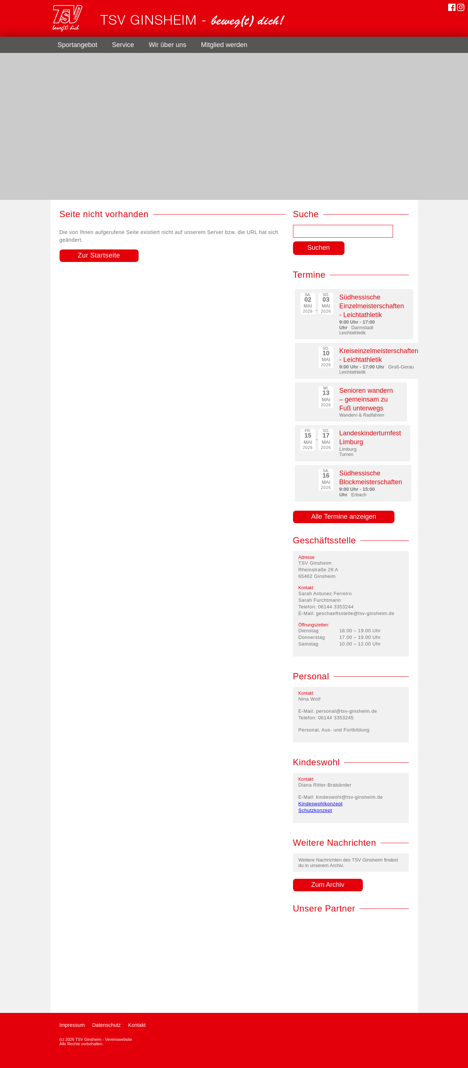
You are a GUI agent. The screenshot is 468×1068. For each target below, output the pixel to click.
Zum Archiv (327, 884)
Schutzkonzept (315, 810)
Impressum (72, 1025)
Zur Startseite (99, 255)
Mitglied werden (224, 44)
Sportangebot (77, 44)
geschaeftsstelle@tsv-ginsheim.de (355, 613)
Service (123, 44)
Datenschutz (106, 1025)
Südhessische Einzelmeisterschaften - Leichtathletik (371, 306)
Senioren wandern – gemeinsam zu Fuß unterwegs (366, 399)
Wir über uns (167, 44)
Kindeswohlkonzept (321, 803)
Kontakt (137, 1025)
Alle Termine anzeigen (343, 516)
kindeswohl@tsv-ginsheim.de (349, 797)
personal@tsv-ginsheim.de (346, 711)
